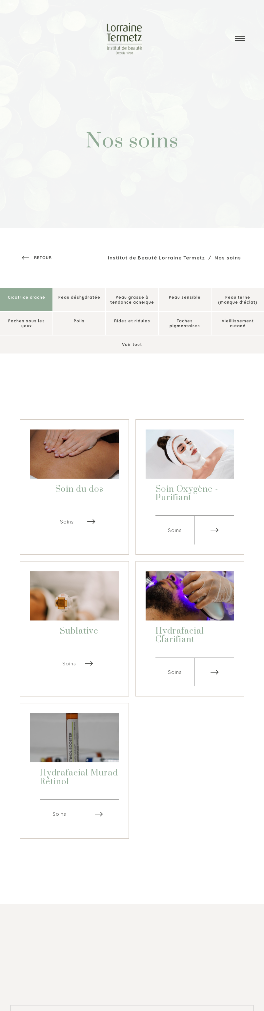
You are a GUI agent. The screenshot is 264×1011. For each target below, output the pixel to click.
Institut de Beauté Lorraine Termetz (156, 257)
